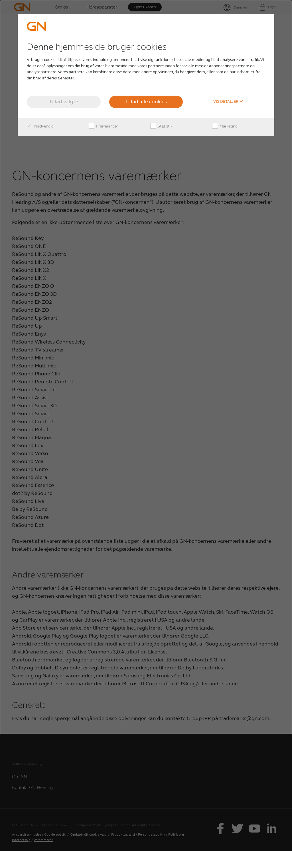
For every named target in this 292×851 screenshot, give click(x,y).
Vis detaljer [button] (228, 101)
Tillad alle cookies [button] (146, 101)
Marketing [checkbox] (225, 126)
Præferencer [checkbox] (103, 126)
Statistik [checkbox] (161, 126)
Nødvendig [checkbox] (40, 126)
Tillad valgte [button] (63, 101)
